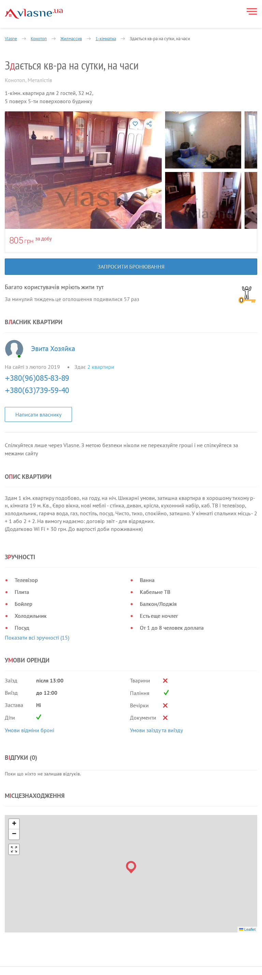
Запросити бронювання (131, 266)
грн (28, 241)
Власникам (110, 891)
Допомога (109, 907)
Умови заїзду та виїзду (156, 662)
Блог (103, 915)
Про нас (107, 883)
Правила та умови (26, 892)
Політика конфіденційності (36, 901)
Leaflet (247, 824)
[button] (131, 761)
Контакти (108, 924)
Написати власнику (38, 414)
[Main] (34, 14)
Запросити (118, 964)
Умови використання (29, 909)
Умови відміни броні (29, 662)
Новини (107, 899)
